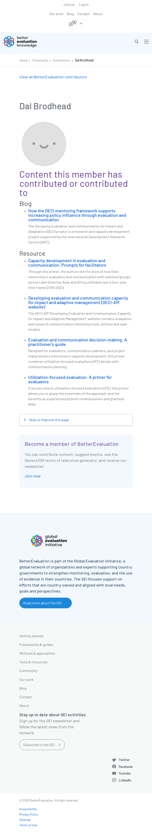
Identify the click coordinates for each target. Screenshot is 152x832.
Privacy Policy (28, 814)
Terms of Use (28, 825)
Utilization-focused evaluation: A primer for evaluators (70, 379)
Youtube (125, 773)
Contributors (61, 60)
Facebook (126, 767)
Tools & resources (33, 662)
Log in (84, 4)
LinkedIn (125, 780)
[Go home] (41, 41)
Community (40, 60)
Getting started (31, 636)
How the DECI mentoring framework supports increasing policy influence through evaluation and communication (77, 215)
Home (23, 60)
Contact (83, 14)
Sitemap (25, 820)
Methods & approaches (37, 653)
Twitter (124, 760)
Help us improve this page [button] (48, 420)
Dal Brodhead (84, 60)
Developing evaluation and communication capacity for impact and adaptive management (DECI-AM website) (78, 302)
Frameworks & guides (36, 644)
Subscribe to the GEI (39, 745)
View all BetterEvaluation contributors (53, 76)
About (98, 14)
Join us (69, 4)
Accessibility (28, 809)
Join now (33, 475)
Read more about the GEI (42, 603)
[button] (137, 42)
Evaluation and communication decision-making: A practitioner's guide (77, 342)
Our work (57, 14)
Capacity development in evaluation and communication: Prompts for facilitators (67, 263)
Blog (70, 14)
